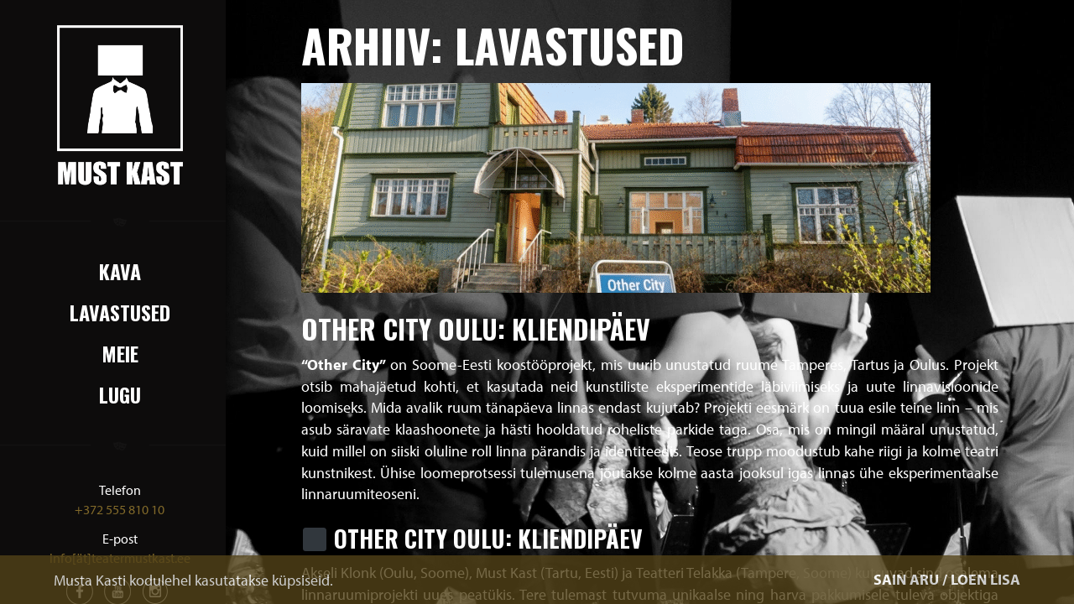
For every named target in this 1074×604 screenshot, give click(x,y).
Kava (120, 271)
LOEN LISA (985, 579)
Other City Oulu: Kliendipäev (475, 328)
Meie (120, 353)
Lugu (120, 394)
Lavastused (120, 312)
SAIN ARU (906, 579)
